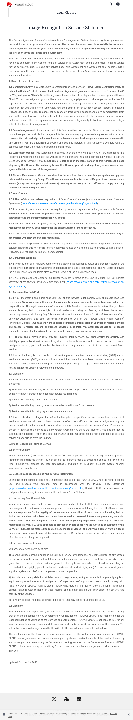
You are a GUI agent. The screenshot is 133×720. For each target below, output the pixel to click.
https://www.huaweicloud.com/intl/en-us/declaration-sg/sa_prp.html (47, 488)
